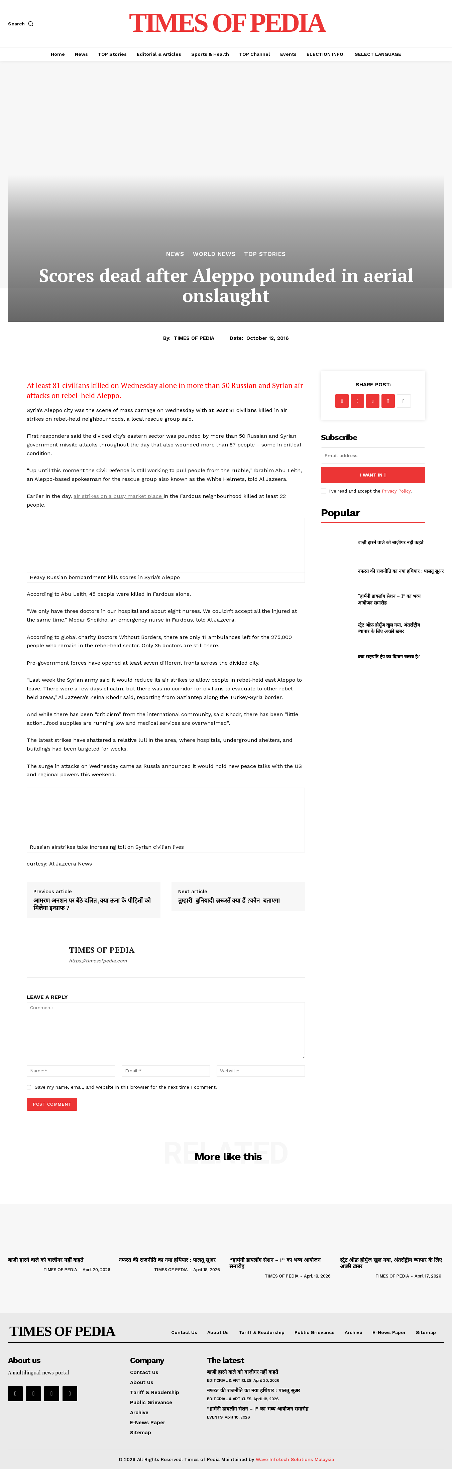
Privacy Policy (396, 491)
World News (214, 254)
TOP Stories (265, 254)
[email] (373, 455)
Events (215, 1417)
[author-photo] (25, 1269)
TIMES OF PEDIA (194, 338)
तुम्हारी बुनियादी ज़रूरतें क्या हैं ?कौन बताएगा (229, 900)
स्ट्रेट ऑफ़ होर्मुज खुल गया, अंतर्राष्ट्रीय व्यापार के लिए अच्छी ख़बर (389, 628)
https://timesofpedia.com (98, 960)
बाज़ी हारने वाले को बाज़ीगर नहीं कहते (390, 542)
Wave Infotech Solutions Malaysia (295, 1459)
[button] (22, 24)
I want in (373, 475)
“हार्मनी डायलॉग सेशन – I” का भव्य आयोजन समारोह (275, 1263)
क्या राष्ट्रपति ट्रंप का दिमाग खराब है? (389, 656)
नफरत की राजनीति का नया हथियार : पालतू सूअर (401, 571)
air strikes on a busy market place (118, 496)
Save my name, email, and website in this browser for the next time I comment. (126, 1087)
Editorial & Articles (229, 1380)
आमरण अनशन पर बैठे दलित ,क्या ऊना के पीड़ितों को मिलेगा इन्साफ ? (92, 904)
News (175, 254)
